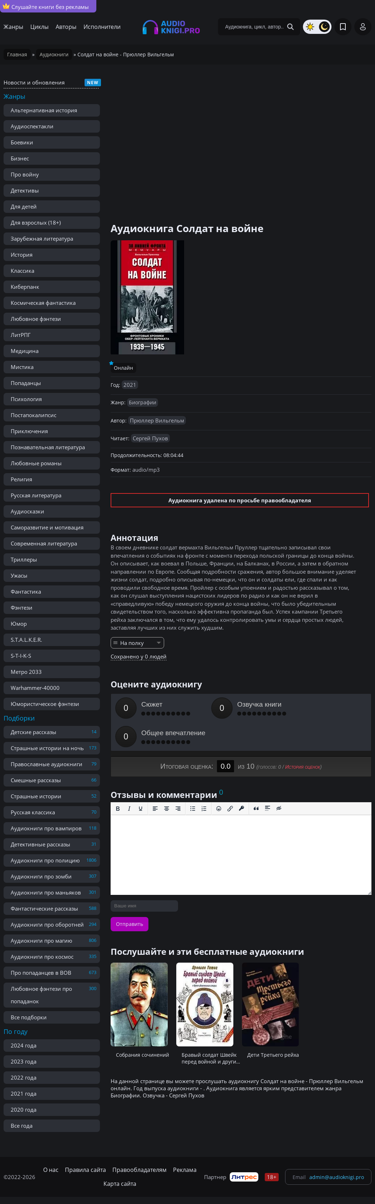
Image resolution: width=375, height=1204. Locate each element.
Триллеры (24, 559)
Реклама (185, 1170)
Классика (22, 270)
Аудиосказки (27, 511)
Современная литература (44, 543)
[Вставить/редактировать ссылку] (230, 780)
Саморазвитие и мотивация (47, 527)
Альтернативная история (44, 110)
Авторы (66, 27)
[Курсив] (129, 780)
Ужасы (19, 575)
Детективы (25, 190)
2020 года (23, 1109)
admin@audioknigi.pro (336, 1177)
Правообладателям (139, 1170)
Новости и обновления (34, 82)
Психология (26, 399)
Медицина (25, 350)
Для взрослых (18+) (36, 222)
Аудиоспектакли (32, 126)
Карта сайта (119, 1184)
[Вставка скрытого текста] (279, 780)
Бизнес (20, 158)
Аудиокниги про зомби (41, 876)
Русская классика (33, 812)
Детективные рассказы (40, 844)
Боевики (22, 142)
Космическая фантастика (43, 302)
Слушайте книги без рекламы (45, 6)
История (21, 254)
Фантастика (26, 591)
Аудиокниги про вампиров (46, 828)
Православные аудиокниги (46, 764)
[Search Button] (290, 26)
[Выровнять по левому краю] (155, 780)
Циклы (39, 27)
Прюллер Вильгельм (157, 420)
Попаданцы (26, 382)
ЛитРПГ (21, 334)
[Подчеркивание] (141, 780)
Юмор (19, 623)
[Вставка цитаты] (256, 780)
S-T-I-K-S (21, 655)
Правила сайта (85, 1170)
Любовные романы (36, 463)
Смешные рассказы (36, 780)
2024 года (23, 1045)
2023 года (23, 1061)
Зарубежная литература (42, 238)
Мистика (22, 366)
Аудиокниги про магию (41, 940)
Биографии (142, 402)
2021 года (23, 1093)
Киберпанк (25, 286)
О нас (51, 1170)
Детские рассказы (33, 732)
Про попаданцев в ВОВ (41, 972)
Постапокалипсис (33, 415)
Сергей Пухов (150, 438)
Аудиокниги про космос (42, 956)
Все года (21, 1125)
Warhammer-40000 (35, 687)
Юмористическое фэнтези (45, 703)
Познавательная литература (48, 447)
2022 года (23, 1077)
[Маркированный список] (193, 780)
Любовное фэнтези (36, 318)
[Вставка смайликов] (219, 780)
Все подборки (29, 1017)
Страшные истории (36, 796)
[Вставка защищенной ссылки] (242, 780)
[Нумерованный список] (204, 780)
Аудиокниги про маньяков (46, 892)
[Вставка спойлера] (268, 780)
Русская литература (36, 495)
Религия (21, 479)
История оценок (302, 738)
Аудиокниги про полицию (45, 860)
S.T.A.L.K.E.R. (26, 639)
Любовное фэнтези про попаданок (41, 995)
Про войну (25, 174)
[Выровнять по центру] (167, 780)
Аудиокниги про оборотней (47, 924)
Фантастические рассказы (44, 908)
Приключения (29, 431)
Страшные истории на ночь (47, 748)
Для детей (24, 206)
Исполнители (102, 27)
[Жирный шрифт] (118, 780)
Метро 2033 (26, 671)
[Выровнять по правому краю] (178, 780)
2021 (129, 384)
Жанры (13, 27)
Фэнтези (21, 607)
